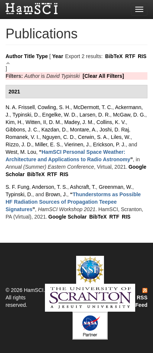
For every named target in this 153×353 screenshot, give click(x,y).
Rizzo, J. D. (19, 144)
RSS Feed (141, 298)
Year (58, 56)
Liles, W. (121, 137)
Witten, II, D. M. (43, 122)
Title (29, 56)
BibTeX (114, 56)
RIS (142, 56)
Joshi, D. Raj (114, 130)
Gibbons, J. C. (22, 130)
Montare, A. (83, 130)
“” (73, 201)
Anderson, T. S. (49, 187)
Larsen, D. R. (94, 115)
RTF (130, 56)
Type (42, 56)
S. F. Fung (17, 187)
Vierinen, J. (77, 144)
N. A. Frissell (20, 107)
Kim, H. (14, 122)
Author (14, 56)
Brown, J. (56, 194)
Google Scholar (67, 217)
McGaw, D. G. (129, 115)
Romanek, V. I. (22, 137)
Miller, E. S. (48, 144)
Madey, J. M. (79, 122)
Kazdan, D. (54, 130)
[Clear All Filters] (103, 76)
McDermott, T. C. (93, 107)
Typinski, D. (25, 115)
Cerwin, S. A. (93, 137)
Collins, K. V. (111, 122)
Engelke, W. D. (59, 115)
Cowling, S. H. (54, 107)
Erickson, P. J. (109, 144)
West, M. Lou (21, 152)
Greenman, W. (115, 187)
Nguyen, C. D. (58, 137)
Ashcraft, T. (83, 187)
